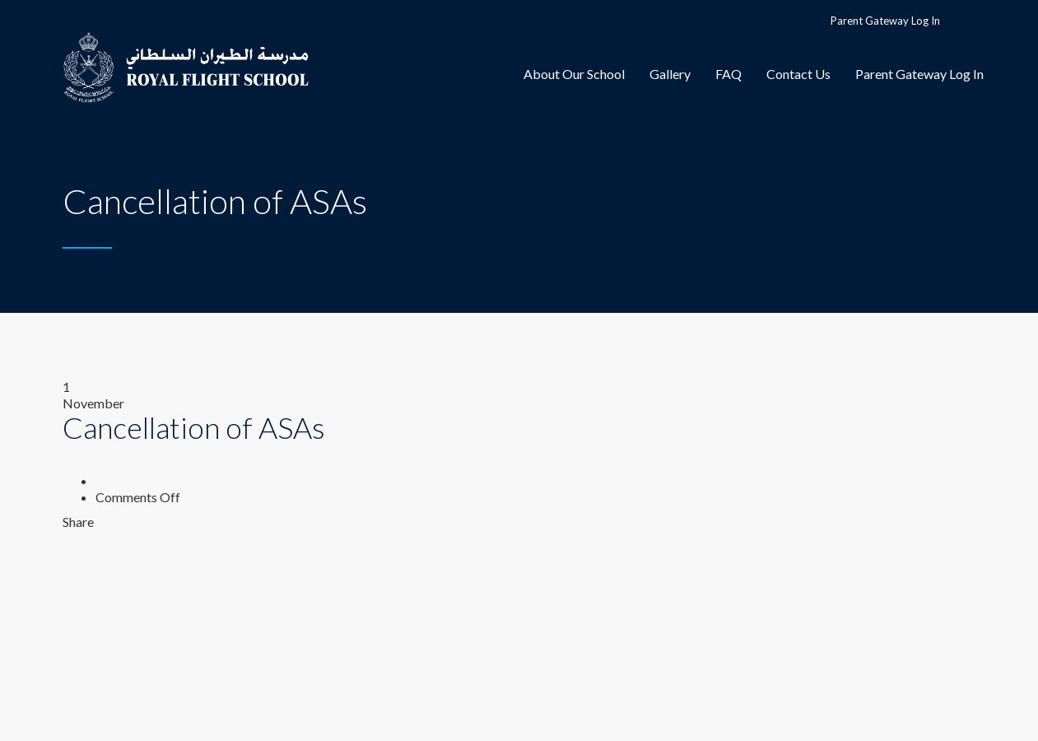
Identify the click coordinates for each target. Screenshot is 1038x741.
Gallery (670, 74)
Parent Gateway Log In (885, 20)
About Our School (574, 74)
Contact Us (798, 74)
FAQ (728, 74)
